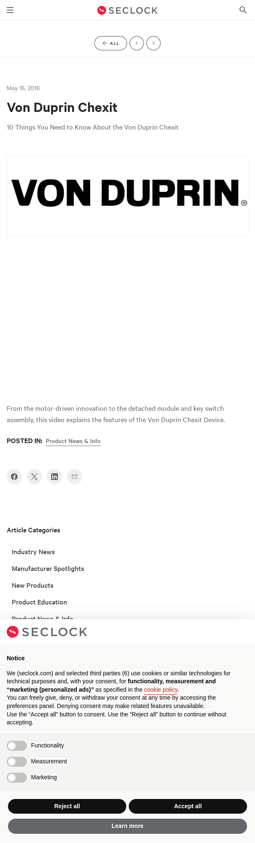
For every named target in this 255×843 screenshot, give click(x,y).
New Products (33, 584)
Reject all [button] (67, 806)
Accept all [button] (188, 806)
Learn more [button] (127, 825)
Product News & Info (73, 440)
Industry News (33, 551)
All (114, 44)
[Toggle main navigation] (10, 10)
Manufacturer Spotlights (48, 568)
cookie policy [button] (160, 689)
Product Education (39, 601)
